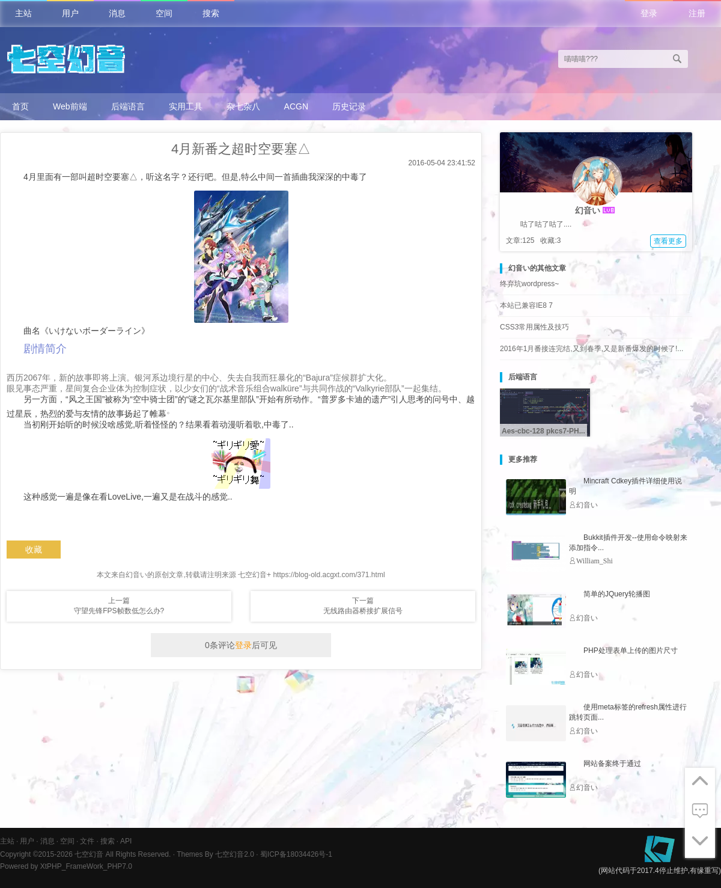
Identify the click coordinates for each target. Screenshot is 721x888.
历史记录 (349, 106)
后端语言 (128, 106)
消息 (117, 13)
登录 (648, 13)
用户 (70, 13)
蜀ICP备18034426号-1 (296, 854)
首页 (20, 106)
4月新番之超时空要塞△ (241, 148)
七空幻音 (89, 854)
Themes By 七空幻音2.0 (215, 854)
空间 (164, 13)
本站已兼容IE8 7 (526, 305)
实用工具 (185, 106)
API (126, 841)
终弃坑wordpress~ (529, 284)
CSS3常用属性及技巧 (534, 327)
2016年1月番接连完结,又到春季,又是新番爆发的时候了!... (591, 348)
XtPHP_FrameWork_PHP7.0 (86, 866)
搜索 (210, 13)
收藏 (33, 549)
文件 (87, 841)
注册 (697, 13)
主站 (23, 13)
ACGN (296, 106)
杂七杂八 (243, 106)
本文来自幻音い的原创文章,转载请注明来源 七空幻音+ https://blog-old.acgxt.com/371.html (241, 575)
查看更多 (668, 241)
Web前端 (70, 106)
